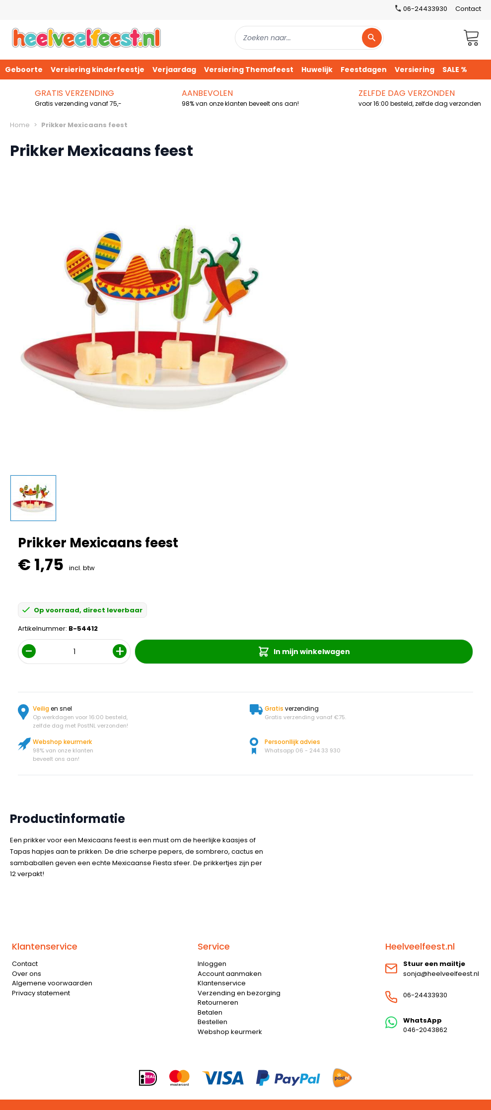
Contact (468, 8)
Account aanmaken (230, 973)
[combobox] (309, 38)
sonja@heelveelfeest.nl (441, 973)
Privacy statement (41, 993)
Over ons (26, 973)
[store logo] (86, 37)
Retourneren (218, 1002)
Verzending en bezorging (239, 993)
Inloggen (212, 963)
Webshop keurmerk (230, 1031)
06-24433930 (425, 995)
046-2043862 (425, 1030)
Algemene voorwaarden (52, 983)
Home (20, 125)
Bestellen (212, 1022)
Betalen (210, 1012)
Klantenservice (222, 983)
